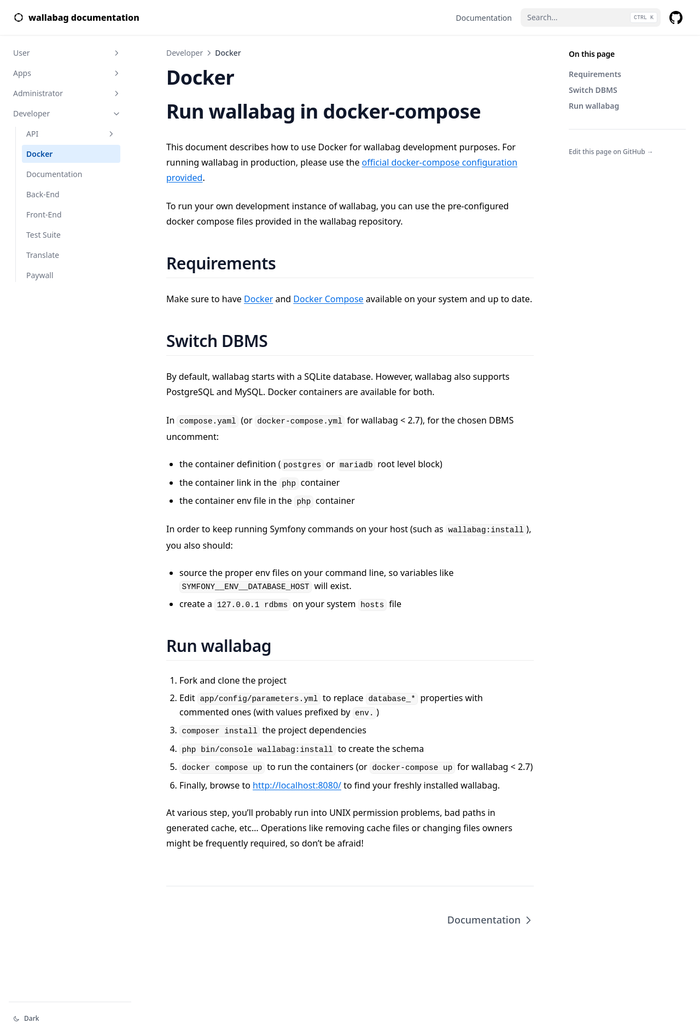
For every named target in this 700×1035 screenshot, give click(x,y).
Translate (42, 255)
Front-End (44, 214)
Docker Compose (328, 299)
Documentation (54, 174)
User (67, 53)
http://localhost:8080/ (297, 785)
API (71, 133)
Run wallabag (594, 106)
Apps (67, 73)
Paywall (40, 275)
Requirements (595, 74)
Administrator (67, 93)
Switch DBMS (593, 90)
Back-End (43, 194)
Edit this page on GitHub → (611, 151)
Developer (67, 113)
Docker (39, 154)
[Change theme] (70, 1018)
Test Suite (43, 235)
